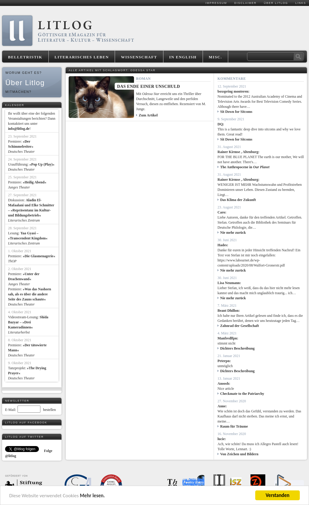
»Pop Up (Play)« (41, 164)
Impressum (216, 2)
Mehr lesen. (92, 495)
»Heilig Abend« (34, 182)
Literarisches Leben (82, 57)
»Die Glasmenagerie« (39, 256)
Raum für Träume (234, 426)
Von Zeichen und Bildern (239, 454)
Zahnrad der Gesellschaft (239, 326)
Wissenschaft (139, 57)
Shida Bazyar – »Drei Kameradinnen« (28, 322)
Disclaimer (245, 2)
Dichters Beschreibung (237, 348)
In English (183, 57)
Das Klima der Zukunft (238, 200)
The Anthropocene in (244, 167)
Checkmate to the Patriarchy (242, 394)
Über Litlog (276, 2)
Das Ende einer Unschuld (148, 86)
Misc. (215, 57)
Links (300, 2)
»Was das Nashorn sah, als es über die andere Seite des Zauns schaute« (29, 294)
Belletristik (25, 57)
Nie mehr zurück (233, 232)
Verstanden (277, 495)
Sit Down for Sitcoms (236, 112)
